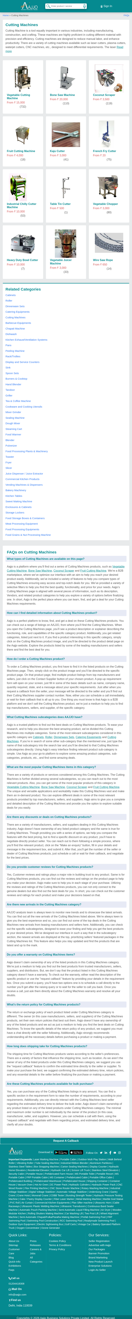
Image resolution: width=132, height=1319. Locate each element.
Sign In (106, 5)
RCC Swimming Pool (71, 1218)
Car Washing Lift (74, 1211)
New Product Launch (100, 1259)
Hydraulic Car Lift (60, 1168)
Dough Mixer (13, 421)
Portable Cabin (68, 1157)
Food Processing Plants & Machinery (27, 449)
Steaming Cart (14, 426)
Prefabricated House (74, 1179)
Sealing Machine (15, 415)
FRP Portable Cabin (37, 1175)
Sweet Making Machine (19, 499)
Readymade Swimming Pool (99, 1218)
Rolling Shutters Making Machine (45, 1211)
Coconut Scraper (63, 568)
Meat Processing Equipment (22, 521)
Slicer (9, 466)
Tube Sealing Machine (47, 1161)
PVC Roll (15, 1200)
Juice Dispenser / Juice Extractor (24, 471)
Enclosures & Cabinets (19, 505)
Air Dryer (106, 1207)
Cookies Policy (57, 1238)
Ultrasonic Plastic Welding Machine (40, 1204)
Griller (9, 393)
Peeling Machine (15, 348)
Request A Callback (66, 1138)
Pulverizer (11, 443)
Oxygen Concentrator (27, 1225)
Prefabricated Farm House (59, 1171)
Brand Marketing (98, 1255)
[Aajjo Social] (101, 1150)
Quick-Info (14, 1259)
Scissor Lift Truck (81, 1168)
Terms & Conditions (60, 1243)
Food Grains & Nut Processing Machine (28, 532)
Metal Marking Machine (88, 1197)
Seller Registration (99, 1238)
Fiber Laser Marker (64, 1197)
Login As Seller (97, 1267)
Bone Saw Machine (40, 568)
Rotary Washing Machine (95, 1186)
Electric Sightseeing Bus (50, 1222)
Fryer (9, 460)
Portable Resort (104, 1171)
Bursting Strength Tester (79, 1193)
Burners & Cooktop (16, 376)
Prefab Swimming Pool (93, 1215)
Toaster (10, 454)
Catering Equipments (18, 309)
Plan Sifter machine (82, 1200)
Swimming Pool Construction (42, 1218)
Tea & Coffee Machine (18, 399)
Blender (10, 438)
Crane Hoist (23, 1193)
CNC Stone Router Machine (65, 1186)
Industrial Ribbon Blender (74, 1161)
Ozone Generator (50, 1225)
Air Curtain (27, 1200)
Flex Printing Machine (36, 1186)
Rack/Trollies (13, 354)
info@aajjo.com (17, 1292)
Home (6, 13)
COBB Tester (57, 1193)
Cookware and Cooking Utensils (24, 404)
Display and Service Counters (23, 359)
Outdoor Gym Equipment (22, 1222)
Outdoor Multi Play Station (92, 1157)
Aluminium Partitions (101, 1161)
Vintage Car (84, 1222)
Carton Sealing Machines (74, 1164)
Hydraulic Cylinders (79, 1182)
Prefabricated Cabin (77, 1175)
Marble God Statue (113, 1197)
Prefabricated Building (20, 1179)
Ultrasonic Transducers (73, 1204)
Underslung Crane (98, 1189)
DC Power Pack (58, 1182)
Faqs (11, 1267)
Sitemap (13, 1243)
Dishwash (11, 332)
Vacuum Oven (25, 1182)
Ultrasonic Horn (103, 1200)
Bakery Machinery (16, 488)
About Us (14, 1238)
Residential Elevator (38, 1168)
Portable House (34, 1171)
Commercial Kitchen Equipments (52, 1200)
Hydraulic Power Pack (103, 1182)
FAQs (126, 13)
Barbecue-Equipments (18, 321)
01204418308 (16, 1281)
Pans (8, 343)
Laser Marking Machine (45, 1157)
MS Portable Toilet (84, 1171)
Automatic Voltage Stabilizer (72, 1189)
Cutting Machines (15, 315)
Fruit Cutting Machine (93, 568)
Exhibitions (15, 1263)
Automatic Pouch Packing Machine (38, 1207)
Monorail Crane (40, 1193)
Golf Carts (70, 1222)
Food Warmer (13, 432)
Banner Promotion (99, 1251)
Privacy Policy (57, 1247)
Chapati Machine (15, 326)
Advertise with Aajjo (100, 1243)
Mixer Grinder (13, 410)
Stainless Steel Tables (20, 1164)
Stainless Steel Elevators (105, 1168)
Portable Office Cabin (101, 1175)
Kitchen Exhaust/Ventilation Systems (26, 337)
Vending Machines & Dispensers (24, 482)
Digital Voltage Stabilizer (42, 1189)
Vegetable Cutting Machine (23, 785)
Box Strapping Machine (46, 1164)
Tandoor (10, 387)
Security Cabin (16, 1171)
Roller (9, 298)
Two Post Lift (91, 1211)
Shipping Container (97, 1179)
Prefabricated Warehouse (47, 1179)
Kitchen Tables (14, 493)
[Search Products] (46, 5)
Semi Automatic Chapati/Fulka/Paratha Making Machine (49, 1215)
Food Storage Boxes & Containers (25, 516)
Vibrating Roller (25, 1161)
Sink (8, 365)
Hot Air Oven (41, 1182)
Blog (11, 1255)
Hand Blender (13, 382)
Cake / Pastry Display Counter (36, 1197)
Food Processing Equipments (22, 527)
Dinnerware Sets (15, 304)
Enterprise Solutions (100, 1263)
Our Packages (97, 1247)
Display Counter (98, 1164)
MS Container (57, 1175)
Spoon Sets (12, 371)
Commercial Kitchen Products (23, 477)
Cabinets (11, 293)
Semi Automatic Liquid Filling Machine (79, 1207)
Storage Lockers (15, 510)
